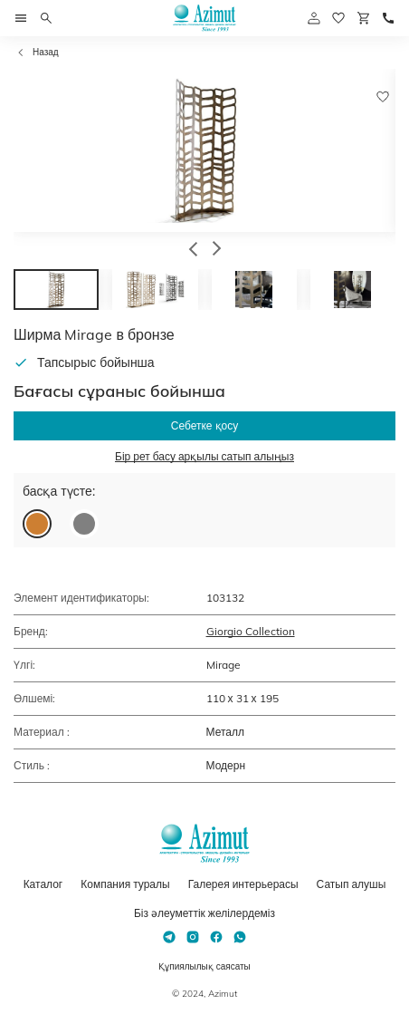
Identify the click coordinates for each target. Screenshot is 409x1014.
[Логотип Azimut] (204, 18)
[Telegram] (169, 937)
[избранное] (338, 18)
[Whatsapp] (240, 937)
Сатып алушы (351, 884)
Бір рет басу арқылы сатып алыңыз (204, 456)
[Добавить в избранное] (383, 97)
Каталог (43, 884)
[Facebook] (216, 937)
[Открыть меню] (21, 18)
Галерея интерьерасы (243, 884)
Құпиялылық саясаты (204, 966)
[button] (193, 250)
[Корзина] (364, 18)
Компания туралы (125, 884)
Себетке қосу (204, 425)
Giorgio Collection (250, 631)
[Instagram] (192, 937)
